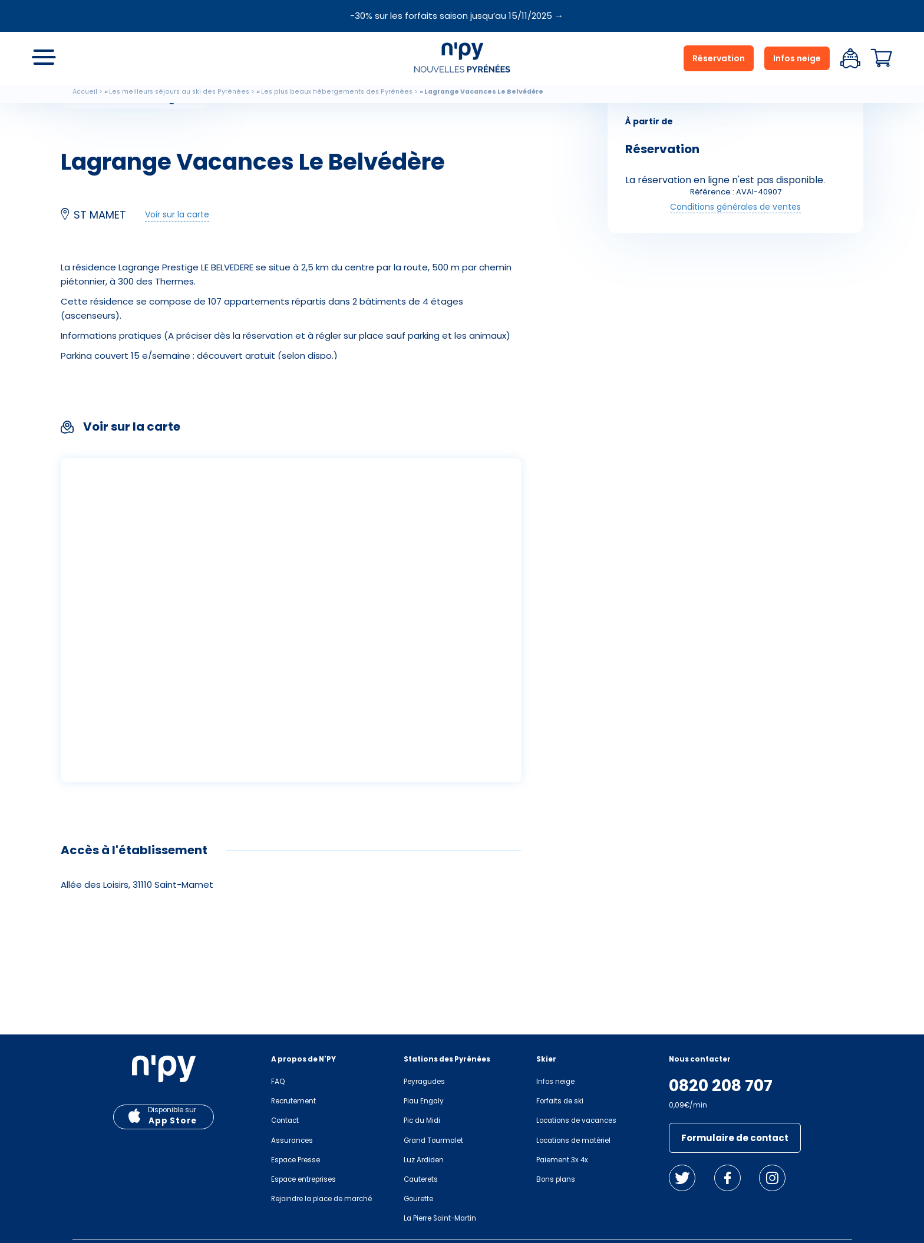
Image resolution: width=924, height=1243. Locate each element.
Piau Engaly (424, 1101)
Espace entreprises (303, 1179)
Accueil (84, 91)
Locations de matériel (573, 1140)
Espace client (850, 58)
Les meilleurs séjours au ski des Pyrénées (179, 91)
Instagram (772, 1178)
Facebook (727, 1178)
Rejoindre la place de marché (321, 1199)
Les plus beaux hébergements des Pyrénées (336, 91)
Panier (881, 58)
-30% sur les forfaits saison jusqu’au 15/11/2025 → (456, 15)
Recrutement (293, 1101)
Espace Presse (295, 1160)
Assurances (292, 1140)
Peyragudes (424, 1081)
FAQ (278, 1081)
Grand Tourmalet (433, 1140)
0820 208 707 (721, 1085)
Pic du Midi (422, 1120)
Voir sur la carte (177, 214)
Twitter (682, 1178)
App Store (172, 1120)
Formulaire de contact (734, 1138)
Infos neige (797, 58)
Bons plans (555, 1179)
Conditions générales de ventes (735, 207)
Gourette (418, 1199)
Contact (285, 1120)
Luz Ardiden (424, 1160)
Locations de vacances (576, 1120)
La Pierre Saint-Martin (440, 1218)
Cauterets (421, 1179)
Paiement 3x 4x (562, 1160)
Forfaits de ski (559, 1101)
